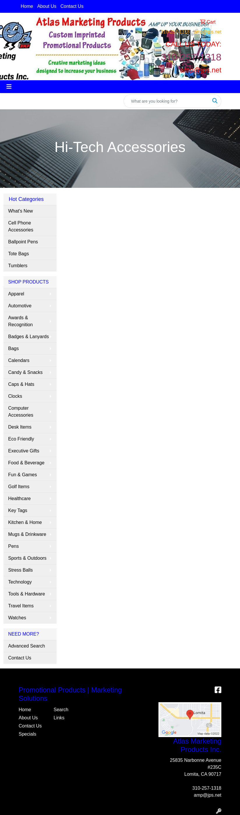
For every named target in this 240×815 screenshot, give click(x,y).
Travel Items (20, 605)
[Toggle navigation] (9, 87)
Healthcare (19, 498)
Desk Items (19, 427)
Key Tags (17, 510)
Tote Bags (18, 253)
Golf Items (18, 486)
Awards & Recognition (20, 321)
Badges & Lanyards (28, 336)
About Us (47, 6)
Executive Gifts (23, 450)
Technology (20, 581)
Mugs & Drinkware (27, 534)
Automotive (19, 305)
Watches (17, 617)
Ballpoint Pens (23, 241)
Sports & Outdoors (27, 558)
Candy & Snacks (25, 372)
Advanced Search (26, 645)
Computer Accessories (20, 412)
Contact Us (72, 6)
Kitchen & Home (25, 522)
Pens (13, 546)
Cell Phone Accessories (20, 226)
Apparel (16, 293)
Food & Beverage (26, 462)
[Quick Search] (166, 101)
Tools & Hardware (26, 593)
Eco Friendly (21, 438)
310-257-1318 (175, 31)
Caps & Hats (21, 384)
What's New (20, 210)
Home (27, 6)
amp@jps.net (207, 31)
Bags (13, 348)
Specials (27, 734)
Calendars (18, 360)
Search (61, 709)
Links (59, 717)
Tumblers (17, 265)
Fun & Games (22, 474)
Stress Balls (20, 570)
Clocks (15, 396)
